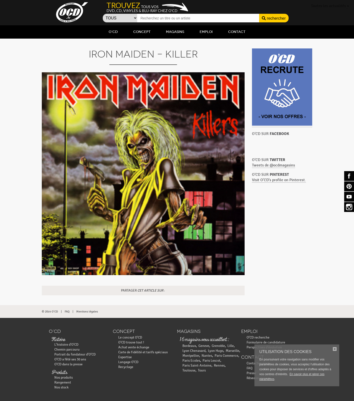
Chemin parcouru (67, 349)
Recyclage (125, 367)
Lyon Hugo (215, 351)
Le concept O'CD (130, 337)
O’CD (113, 32)
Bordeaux (189, 346)
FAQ (67, 311)
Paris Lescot (211, 360)
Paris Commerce (226, 356)
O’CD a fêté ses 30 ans (70, 359)
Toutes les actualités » (330, 6)
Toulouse (188, 370)
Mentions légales (87, 311)
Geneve (203, 346)
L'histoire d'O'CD (66, 344)
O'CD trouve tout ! (131, 342)
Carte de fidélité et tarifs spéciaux (143, 352)
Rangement (62, 382)
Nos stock (61, 387)
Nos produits (63, 377)
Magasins (175, 32)
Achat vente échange (133, 347)
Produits (59, 373)
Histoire (58, 340)
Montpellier (190, 356)
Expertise (125, 357)
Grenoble (218, 346)
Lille (230, 346)
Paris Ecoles (191, 360)
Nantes (207, 356)
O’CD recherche (258, 337)
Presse (251, 373)
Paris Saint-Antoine (196, 365)
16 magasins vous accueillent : (204, 340)
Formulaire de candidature (266, 342)
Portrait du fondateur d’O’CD (75, 354)
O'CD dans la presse (68, 364)
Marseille (232, 351)
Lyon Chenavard (194, 351)
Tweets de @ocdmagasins (273, 165)
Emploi (206, 32)
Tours (202, 370)
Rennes (219, 365)
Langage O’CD (128, 362)
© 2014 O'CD (50, 311)
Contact (236, 32)
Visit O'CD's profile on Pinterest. (279, 180)
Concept (141, 32)
